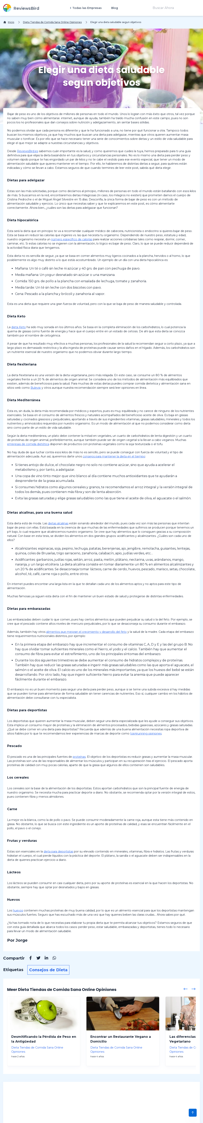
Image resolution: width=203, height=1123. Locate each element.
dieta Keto (18, 327)
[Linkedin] (44, 958)
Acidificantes (25, 560)
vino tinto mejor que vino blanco (61, 476)
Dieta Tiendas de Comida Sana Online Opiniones (52, 22)
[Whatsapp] (52, 958)
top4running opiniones (146, 733)
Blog (114, 8)
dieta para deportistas (58, 851)
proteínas (79, 757)
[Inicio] (8, 22)
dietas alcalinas (58, 523)
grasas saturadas (41, 498)
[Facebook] (29, 958)
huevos (18, 910)
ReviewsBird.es (27, 151)
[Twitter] (36, 958)
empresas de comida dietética (28, 444)
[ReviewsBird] (21, 8)
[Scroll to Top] (193, 1113)
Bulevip (36, 387)
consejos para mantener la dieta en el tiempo (114, 456)
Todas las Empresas (87, 8)
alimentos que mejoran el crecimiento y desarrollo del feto (86, 632)
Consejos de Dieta (48, 969)
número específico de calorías (71, 239)
